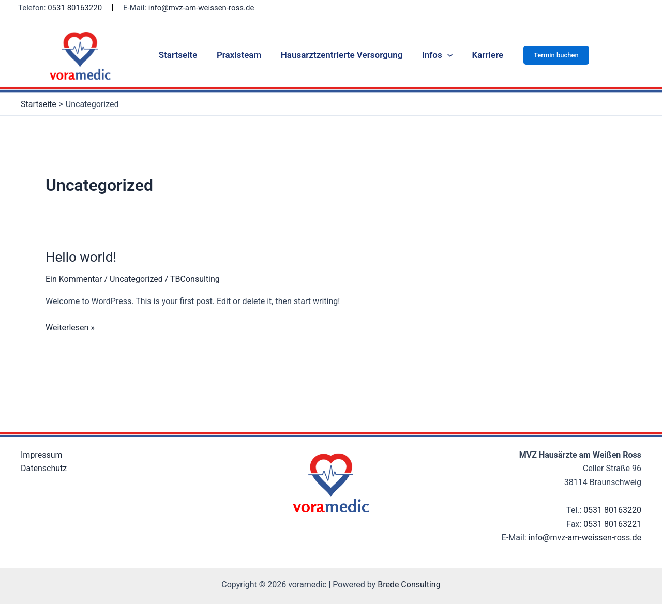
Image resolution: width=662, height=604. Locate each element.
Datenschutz (44, 468)
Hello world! (81, 257)
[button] (551, 55)
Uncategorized (136, 279)
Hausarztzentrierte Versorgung (342, 55)
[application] (445, 55)
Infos (435, 55)
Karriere (484, 55)
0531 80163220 (75, 7)
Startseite (181, 55)
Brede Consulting (409, 585)
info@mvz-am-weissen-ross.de (201, 7)
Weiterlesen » (70, 327)
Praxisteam (240, 55)
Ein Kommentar (74, 279)
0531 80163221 (612, 524)
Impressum (42, 455)
